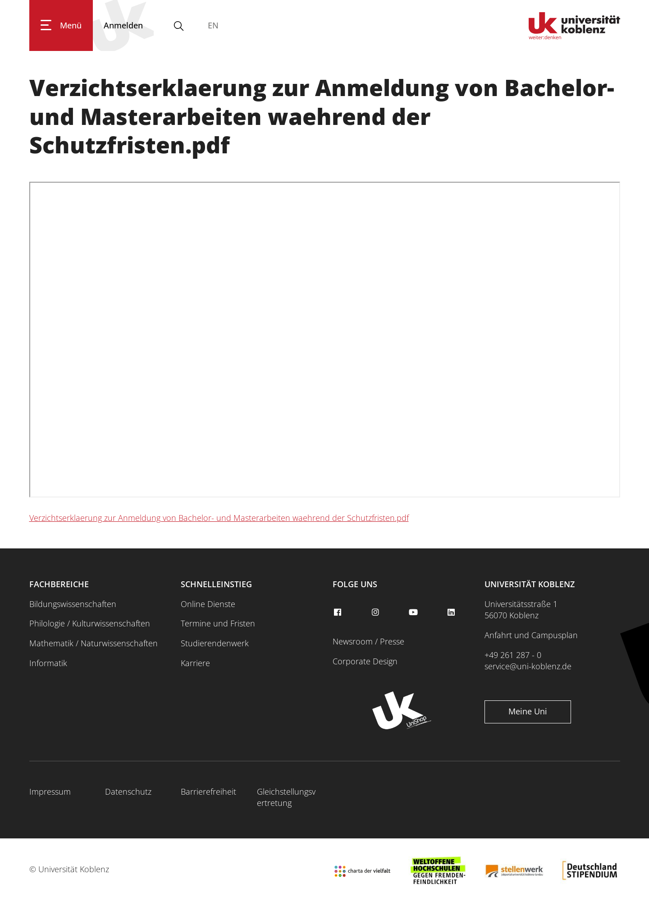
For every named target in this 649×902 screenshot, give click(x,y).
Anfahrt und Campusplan (531, 635)
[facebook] (338, 612)
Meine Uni (527, 711)
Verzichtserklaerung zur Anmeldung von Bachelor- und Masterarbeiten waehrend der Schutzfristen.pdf (219, 517)
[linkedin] (452, 612)
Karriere (195, 663)
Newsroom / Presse (368, 641)
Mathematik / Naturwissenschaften (93, 643)
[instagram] (376, 612)
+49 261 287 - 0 (512, 654)
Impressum (50, 791)
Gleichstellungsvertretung (286, 797)
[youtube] (414, 612)
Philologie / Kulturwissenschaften (89, 623)
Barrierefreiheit (208, 791)
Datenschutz (128, 791)
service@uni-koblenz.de (527, 666)
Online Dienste (208, 603)
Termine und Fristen (218, 623)
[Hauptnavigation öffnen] (61, 25)
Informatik (48, 663)
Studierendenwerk (215, 643)
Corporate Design (365, 661)
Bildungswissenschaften (72, 603)
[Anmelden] (123, 25)
